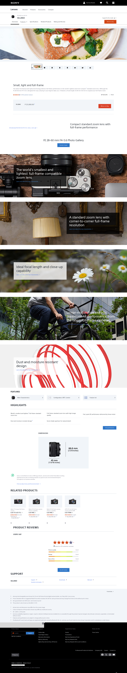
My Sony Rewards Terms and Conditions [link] (75, 642)
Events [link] (67, 632)
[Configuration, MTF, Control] (63, 397)
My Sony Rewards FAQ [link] (71, 639)
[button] (36, 67)
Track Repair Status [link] (43, 634)
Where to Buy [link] (110, 21)
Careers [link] (106, 650)
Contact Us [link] (113, 650)
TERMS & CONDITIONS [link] (16, 663)
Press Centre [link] (95, 632)
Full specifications (109, 428)
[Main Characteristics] (27, 397)
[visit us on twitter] (106, 654)
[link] (15, 3)
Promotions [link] (68, 634)
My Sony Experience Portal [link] (72, 637)
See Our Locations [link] (16, 636)
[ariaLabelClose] (113, 3)
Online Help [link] (41, 632)
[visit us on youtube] (114, 654)
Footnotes (110, 591)
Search (30, 633)
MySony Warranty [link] (43, 639)
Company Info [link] (98, 650)
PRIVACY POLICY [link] (27, 663)
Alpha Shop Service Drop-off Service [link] (47, 642)
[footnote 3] (58, 361)
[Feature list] (99, 397)
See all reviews (63, 570)
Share (111, 94)
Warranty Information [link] (44, 637)
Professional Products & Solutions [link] (84, 650)
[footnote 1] (86, 88)
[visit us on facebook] (102, 654)
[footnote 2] (34, 104)
